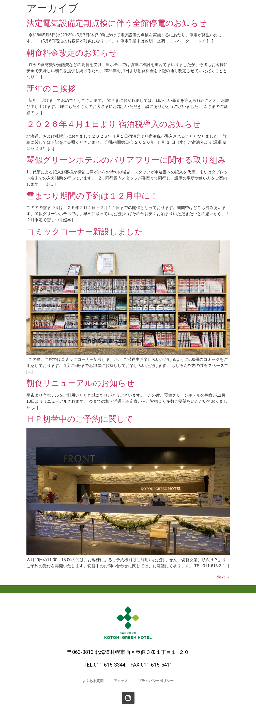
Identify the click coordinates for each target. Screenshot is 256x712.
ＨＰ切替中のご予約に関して (79, 419)
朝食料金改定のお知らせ (71, 52)
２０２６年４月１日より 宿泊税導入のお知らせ (113, 124)
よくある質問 (92, 681)
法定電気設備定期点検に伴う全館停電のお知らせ (116, 23)
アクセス (121, 681)
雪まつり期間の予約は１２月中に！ (92, 195)
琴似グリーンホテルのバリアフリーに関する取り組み (126, 160)
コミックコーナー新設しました (84, 231)
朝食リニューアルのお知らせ (80, 383)
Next (223, 577)
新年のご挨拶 (51, 88)
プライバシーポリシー (156, 681)
